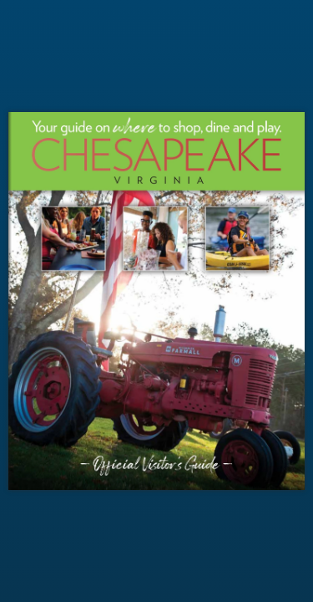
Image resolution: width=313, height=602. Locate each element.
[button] (293, 301)
